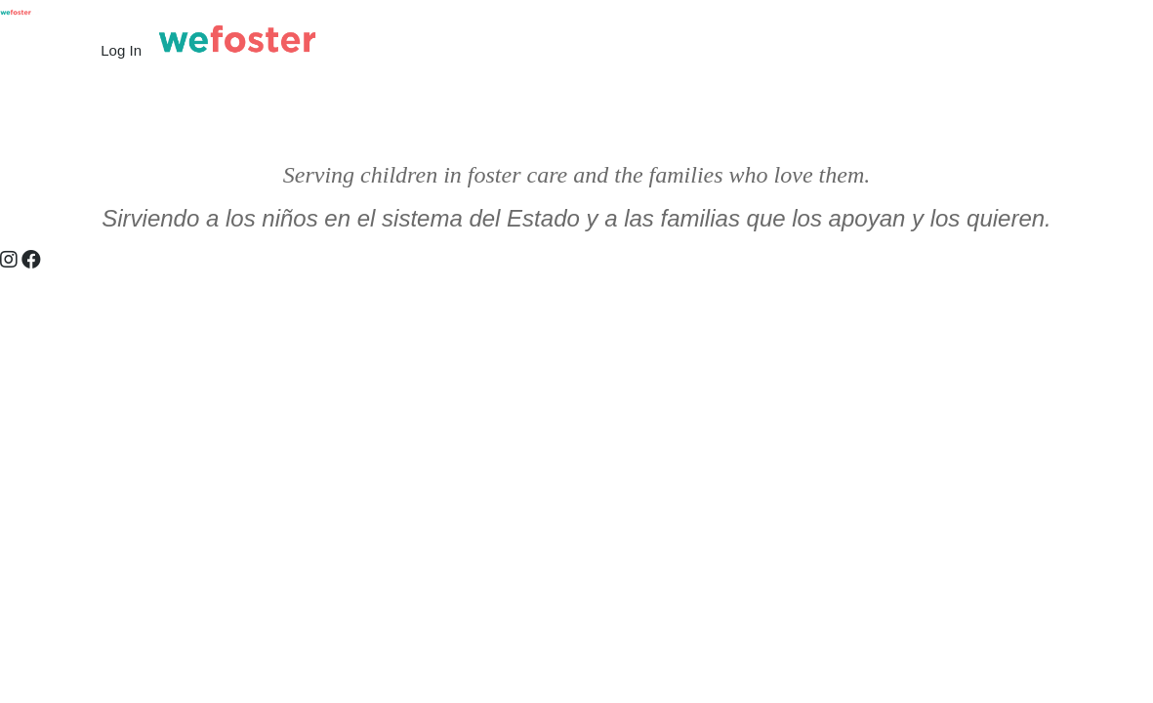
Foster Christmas (942, 129)
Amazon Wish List (798, 129)
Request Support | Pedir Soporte (412, 129)
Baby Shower (590, 129)
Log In (121, 50)
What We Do (124, 129)
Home (34, 129)
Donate (686, 129)
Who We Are (236, 129)
